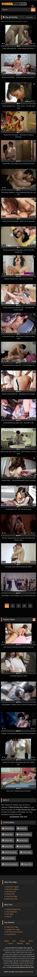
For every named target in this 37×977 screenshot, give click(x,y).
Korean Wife (27, 864)
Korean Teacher (10, 858)
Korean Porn (9, 846)
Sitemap (20, 943)
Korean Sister (27, 852)
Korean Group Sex (25, 834)
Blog (27, 943)
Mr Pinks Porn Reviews (14, 932)
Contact (10, 943)
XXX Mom (10, 914)
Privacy (22, 941)
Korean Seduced (24, 846)
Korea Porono (28, 971)
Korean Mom (23, 840)
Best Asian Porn (12, 899)
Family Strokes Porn (13, 909)
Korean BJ (23, 828)
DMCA (6, 941)
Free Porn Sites (11, 896)
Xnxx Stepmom (11, 912)
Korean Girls (8, 834)
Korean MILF (9, 840)
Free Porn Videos (12, 887)
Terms (30, 941)
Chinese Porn (9, 828)
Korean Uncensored (11, 864)
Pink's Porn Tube (12, 927)
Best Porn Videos (12, 889)
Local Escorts (11, 934)
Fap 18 (8, 916)
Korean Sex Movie (10, 852)
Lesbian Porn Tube (13, 929)
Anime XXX (10, 894)
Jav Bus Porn (11, 892)
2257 (14, 941)
